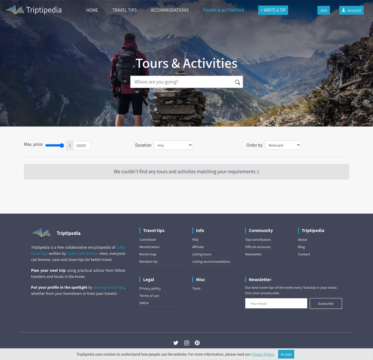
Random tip (148, 261)
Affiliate (198, 246)
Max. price (33, 144)
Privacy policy (150, 288)
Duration (143, 145)
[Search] (181, 82)
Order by (255, 145)
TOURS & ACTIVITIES (223, 10)
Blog (301, 246)
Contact (304, 254)
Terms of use (149, 295)
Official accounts (258, 246)
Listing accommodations (211, 261)
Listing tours (201, 254)
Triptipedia (33, 10)
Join (323, 10)
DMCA (143, 302)
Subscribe (325, 303)
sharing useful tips (108, 287)
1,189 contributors (82, 253)
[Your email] (276, 303)
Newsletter (253, 254)
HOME (92, 10)
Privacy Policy (262, 354)
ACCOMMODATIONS (170, 10)
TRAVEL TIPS (124, 10)
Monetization (149, 246)
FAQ (195, 239)
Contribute (147, 239)
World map (147, 254)
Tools (196, 288)
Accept (286, 354)
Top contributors (258, 239)
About (302, 239)
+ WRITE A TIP (273, 10)
